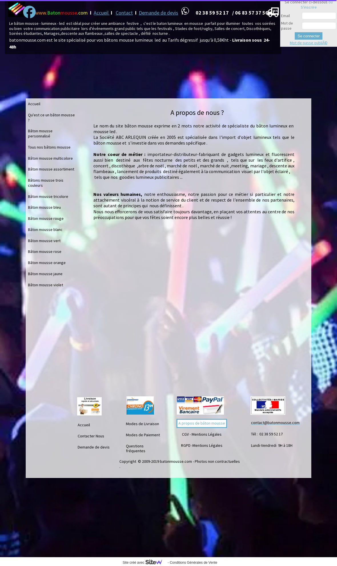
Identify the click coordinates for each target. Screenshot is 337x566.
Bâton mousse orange (47, 262)
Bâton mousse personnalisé (40, 133)
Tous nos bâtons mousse (49, 147)
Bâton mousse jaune (45, 273)
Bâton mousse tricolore (48, 196)
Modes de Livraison (142, 423)
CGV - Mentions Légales (202, 434)
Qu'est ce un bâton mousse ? (51, 117)
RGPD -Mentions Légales (201, 445)
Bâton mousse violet (45, 284)
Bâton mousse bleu (44, 207)
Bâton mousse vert (44, 240)
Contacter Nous (91, 436)
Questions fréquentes (135, 448)
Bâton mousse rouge (46, 218)
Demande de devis (158, 12)
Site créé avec (145, 563)
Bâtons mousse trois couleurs (45, 183)
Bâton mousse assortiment (51, 169)
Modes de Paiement (143, 434)
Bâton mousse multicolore (50, 158)
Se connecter (309, 36)
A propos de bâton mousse (201, 423)
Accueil (102, 12)
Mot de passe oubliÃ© (309, 42)
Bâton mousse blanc (45, 229)
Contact (124, 12)
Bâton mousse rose (44, 251)
